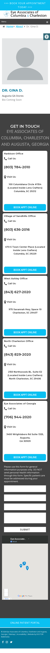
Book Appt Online (25, 207)
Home (9, 26)
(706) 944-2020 (17, 417)
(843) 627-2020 (17, 292)
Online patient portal (25, 622)
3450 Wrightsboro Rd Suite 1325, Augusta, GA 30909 (25, 437)
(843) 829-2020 (17, 354)
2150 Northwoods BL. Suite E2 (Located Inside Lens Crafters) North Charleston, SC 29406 (25, 375)
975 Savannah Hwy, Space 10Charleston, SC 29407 (25, 311)
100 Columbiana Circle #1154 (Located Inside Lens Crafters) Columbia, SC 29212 (25, 187)
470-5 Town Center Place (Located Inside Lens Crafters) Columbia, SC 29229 (25, 250)
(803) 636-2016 (17, 229)
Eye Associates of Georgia (20, 403)
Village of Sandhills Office (20, 216)
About (19, 26)
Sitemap (12, 634)
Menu (3, 21)
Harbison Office (13, 153)
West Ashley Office (15, 278)
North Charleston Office (18, 341)
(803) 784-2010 (17, 167)
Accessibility (21, 634)
